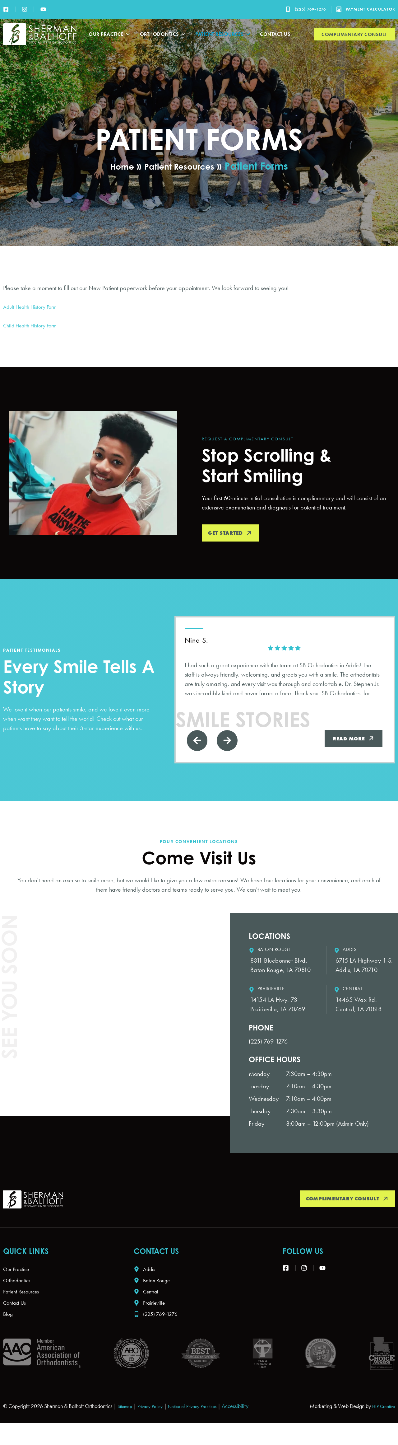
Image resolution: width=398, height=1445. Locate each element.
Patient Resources (223, 34)
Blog (8, 1327)
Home (115, 166)
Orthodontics (163, 34)
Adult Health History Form (34, 307)
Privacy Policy (155, 1419)
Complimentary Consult (354, 34)
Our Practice (110, 34)
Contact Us (275, 34)
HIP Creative (381, 1419)
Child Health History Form (34, 325)
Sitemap (126, 1419)
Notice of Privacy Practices (203, 1419)
